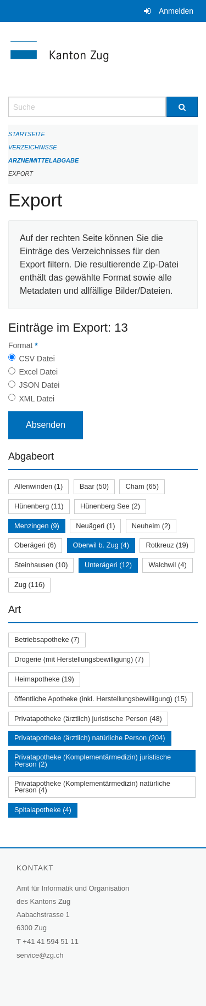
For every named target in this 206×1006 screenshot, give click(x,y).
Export (20, 173)
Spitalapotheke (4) (42, 810)
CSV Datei (36, 358)
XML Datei (36, 398)
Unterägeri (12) (108, 565)
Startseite (26, 134)
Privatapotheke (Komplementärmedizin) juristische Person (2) (92, 760)
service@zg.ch (39, 955)
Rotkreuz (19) (167, 545)
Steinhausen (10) (41, 565)
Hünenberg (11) (39, 506)
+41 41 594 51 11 (51, 941)
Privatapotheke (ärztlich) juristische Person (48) (88, 718)
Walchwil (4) (167, 565)
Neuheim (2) (151, 526)
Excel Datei (38, 371)
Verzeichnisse (32, 147)
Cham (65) (141, 486)
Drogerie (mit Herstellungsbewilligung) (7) (78, 659)
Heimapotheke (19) (44, 679)
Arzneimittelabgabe (43, 160)
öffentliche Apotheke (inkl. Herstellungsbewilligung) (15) (100, 699)
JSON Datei (39, 385)
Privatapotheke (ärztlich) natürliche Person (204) (89, 738)
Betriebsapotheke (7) (47, 639)
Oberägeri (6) (35, 545)
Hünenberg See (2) (110, 506)
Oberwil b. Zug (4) (101, 545)
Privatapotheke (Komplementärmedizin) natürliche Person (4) (92, 787)
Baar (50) (94, 486)
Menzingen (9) (36, 526)
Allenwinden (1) (38, 486)
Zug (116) (29, 584)
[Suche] (182, 107)
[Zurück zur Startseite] (103, 59)
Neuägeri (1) (95, 526)
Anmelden (176, 11)
